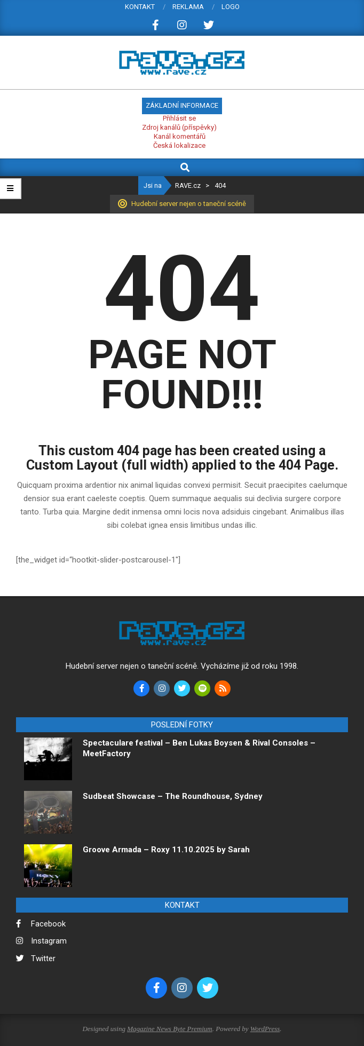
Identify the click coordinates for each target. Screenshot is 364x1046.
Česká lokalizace (179, 145)
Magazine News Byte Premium (169, 1029)
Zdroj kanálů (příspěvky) (179, 127)
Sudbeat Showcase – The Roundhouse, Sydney (174, 796)
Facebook (48, 924)
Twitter (43, 958)
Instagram (49, 941)
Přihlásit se (179, 118)
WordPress (265, 1029)
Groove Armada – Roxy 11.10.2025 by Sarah (166, 849)
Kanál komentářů (179, 136)
